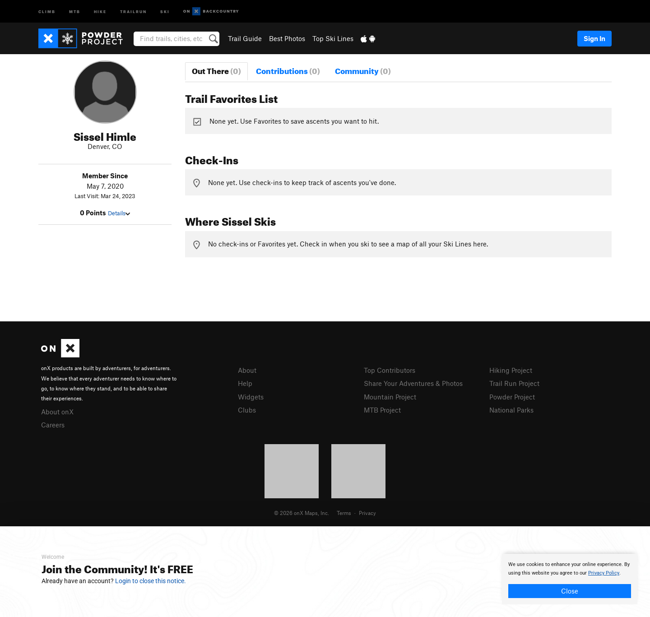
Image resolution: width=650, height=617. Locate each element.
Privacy (367, 513)
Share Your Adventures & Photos (413, 383)
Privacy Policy (603, 573)
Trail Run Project (514, 383)
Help (245, 383)
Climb (47, 11)
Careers (53, 425)
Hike (100, 11)
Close (569, 591)
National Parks (511, 410)
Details (119, 213)
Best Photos (287, 38)
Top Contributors (389, 370)
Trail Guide (245, 38)
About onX (57, 412)
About (247, 370)
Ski (165, 11)
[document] (569, 579)
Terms (344, 513)
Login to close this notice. (150, 581)
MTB (74, 11)
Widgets (251, 397)
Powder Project (512, 397)
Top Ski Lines (332, 38)
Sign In (594, 38)
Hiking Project (510, 370)
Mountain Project (390, 397)
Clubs (247, 410)
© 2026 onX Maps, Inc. (301, 513)
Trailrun (133, 11)
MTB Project (382, 410)
